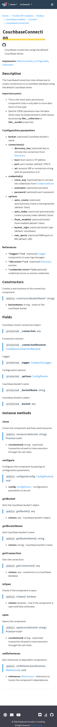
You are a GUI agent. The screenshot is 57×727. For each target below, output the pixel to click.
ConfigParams (40, 376)
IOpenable (7, 64)
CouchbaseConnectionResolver (23, 349)
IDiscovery (19, 155)
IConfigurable (41, 61)
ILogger (42, 253)
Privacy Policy (36, 725)
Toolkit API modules (22, 15)
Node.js (40, 15)
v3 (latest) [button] (25, 4)
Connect (33, 19)
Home (13, 4)
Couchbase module (15, 19)
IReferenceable (25, 61)
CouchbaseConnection (17, 22)
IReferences (12, 670)
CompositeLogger (41, 362)
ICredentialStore (45, 183)
